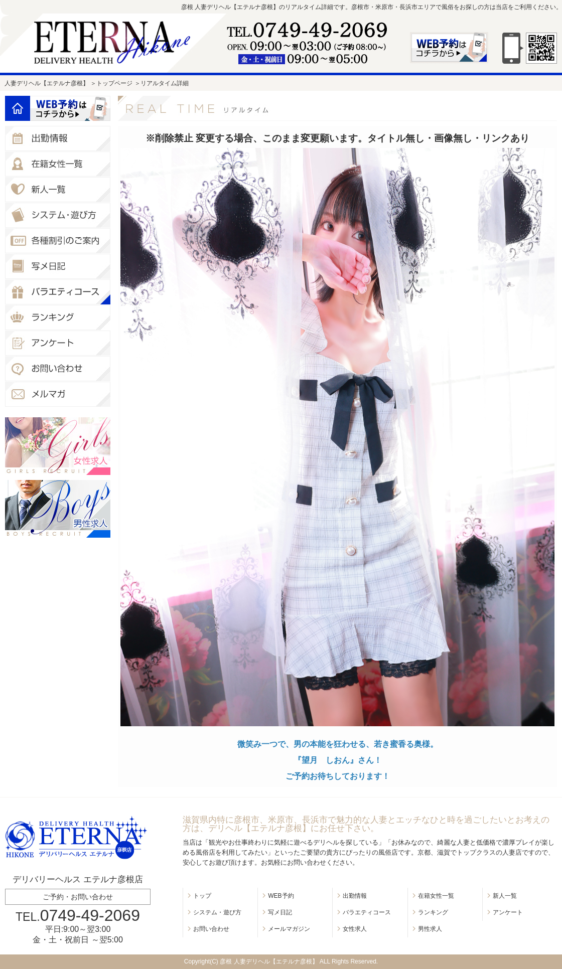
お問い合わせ (211, 928)
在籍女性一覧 (436, 895)
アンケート (508, 912)
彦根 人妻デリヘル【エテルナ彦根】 (269, 961)
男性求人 (430, 928)
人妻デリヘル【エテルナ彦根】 (47, 83)
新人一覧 (505, 895)
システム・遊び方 (217, 912)
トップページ (114, 83)
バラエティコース (367, 912)
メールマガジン (289, 928)
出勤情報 (355, 895)
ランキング (433, 912)
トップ (202, 895)
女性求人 (355, 928)
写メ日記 (280, 912)
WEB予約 (281, 895)
